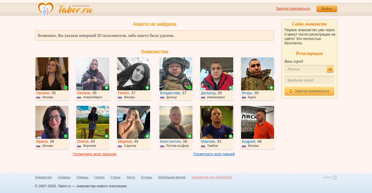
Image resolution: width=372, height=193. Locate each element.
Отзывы (146, 177)
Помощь (82, 177)
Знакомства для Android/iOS (211, 177)
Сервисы (64, 177)
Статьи (116, 177)
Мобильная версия (172, 177)
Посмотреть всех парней (214, 154)
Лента (130, 177)
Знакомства (43, 177)
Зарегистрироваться (293, 8)
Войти (327, 9)
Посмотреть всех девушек (95, 154)
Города (99, 177)
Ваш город (293, 61)
